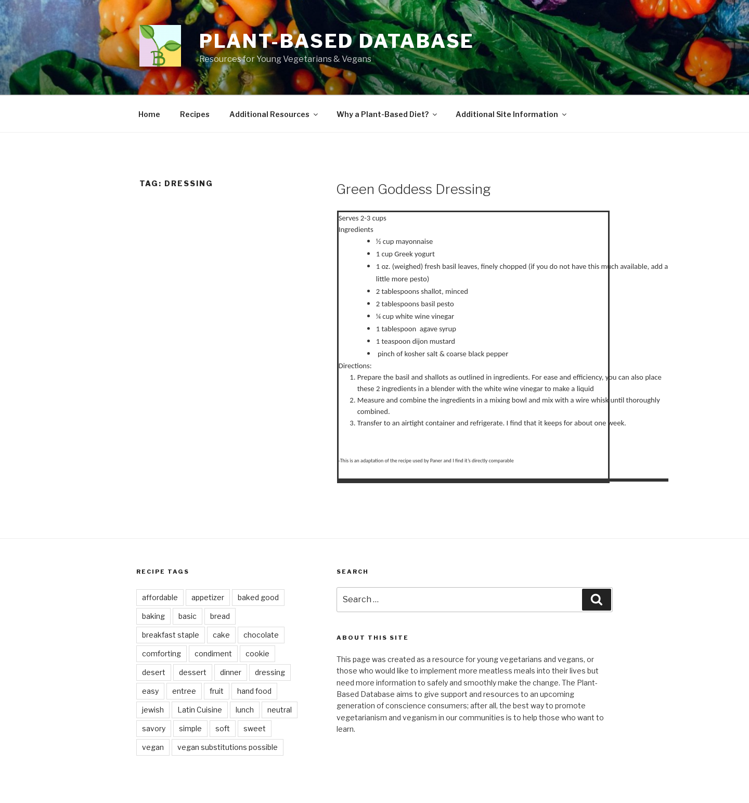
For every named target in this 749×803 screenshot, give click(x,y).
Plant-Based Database (337, 41)
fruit (217, 691)
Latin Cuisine (199, 709)
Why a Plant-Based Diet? (387, 114)
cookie (257, 653)
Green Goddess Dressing (413, 189)
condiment (213, 653)
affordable (160, 597)
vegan (153, 747)
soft (222, 728)
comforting (161, 653)
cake (221, 634)
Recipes (195, 114)
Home (149, 114)
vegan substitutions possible (227, 747)
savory (153, 728)
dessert (192, 672)
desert (153, 672)
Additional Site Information (512, 114)
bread (220, 616)
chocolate (261, 634)
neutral (279, 709)
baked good (258, 597)
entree (184, 691)
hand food (254, 691)
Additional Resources (274, 114)
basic (187, 616)
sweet (254, 728)
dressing (270, 672)
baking (153, 616)
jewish (153, 709)
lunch (245, 709)
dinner (230, 672)
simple (190, 728)
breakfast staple (170, 634)
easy (150, 691)
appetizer (207, 597)
